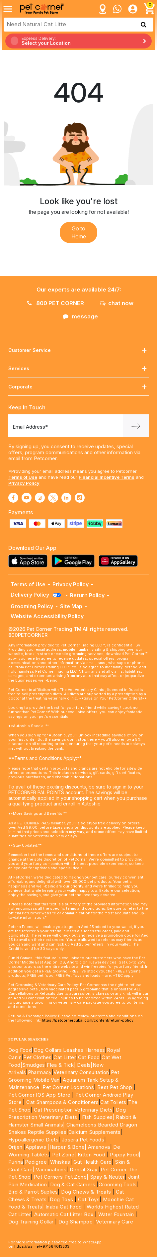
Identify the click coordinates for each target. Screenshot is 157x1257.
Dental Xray (84, 1169)
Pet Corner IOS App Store (39, 1095)
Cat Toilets (113, 1102)
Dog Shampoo (75, 1221)
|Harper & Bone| (66, 1147)
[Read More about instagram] (40, 498)
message (80, 316)
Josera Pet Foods (82, 1139)
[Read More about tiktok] (80, 498)
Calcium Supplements (94, 1132)
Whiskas (60, 1162)
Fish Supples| (97, 1117)
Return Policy (87, 595)
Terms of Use (22, 477)
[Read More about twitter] (53, 498)
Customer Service (78, 350)
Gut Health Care (92, 1162)
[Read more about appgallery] (120, 560)
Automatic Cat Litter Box (64, 1214)
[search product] (143, 24)
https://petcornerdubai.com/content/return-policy (87, 1020)
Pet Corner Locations (67, 1087)
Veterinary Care (115, 1221)
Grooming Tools (118, 1184)
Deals (84, 1065)
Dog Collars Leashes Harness (69, 1050)
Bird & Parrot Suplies (33, 1192)
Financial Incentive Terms (106, 477)
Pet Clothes (37, 1057)
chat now (116, 303)
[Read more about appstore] (29, 560)
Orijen (16, 1147)
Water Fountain (116, 1214)
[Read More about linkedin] (66, 498)
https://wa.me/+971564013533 (41, 1246)
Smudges (33, 1065)
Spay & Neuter (107, 1177)
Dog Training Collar (31, 1221)
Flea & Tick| (62, 1065)
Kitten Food (91, 1154)
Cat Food (89, 1057)
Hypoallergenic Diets (33, 1139)
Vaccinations (50, 1169)
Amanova (99, 1147)
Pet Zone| (64, 1154)
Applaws (36, 1147)
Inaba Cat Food (63, 1207)
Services (78, 368)
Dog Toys (61, 1199)
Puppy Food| (125, 1154)
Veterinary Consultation (81, 1072)
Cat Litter (64, 1057)
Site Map (71, 606)
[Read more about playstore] (74, 560)
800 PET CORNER (55, 303)
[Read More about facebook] (13, 498)
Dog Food (20, 1050)
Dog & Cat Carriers (72, 1184)
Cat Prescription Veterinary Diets (73, 1110)
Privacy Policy (23, 483)
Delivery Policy (36, 594)
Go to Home (78, 232)
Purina (15, 1162)
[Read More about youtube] (27, 498)
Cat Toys (89, 1199)
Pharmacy (40, 1072)
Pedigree (36, 1162)
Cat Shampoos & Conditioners (62, 1102)
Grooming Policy (32, 606)
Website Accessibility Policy (47, 616)
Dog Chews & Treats (86, 1192)
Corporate (78, 386)
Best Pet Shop (115, 1087)
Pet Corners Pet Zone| (61, 1177)
